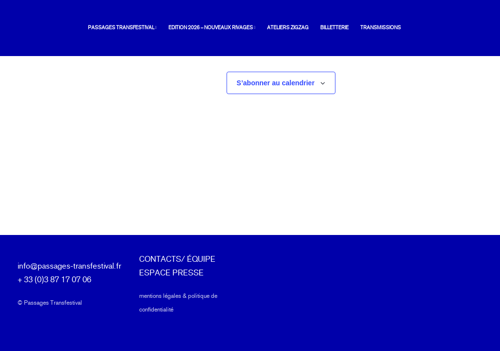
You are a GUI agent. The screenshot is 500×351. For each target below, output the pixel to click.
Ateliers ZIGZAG (272, 28)
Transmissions (365, 28)
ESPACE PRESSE (171, 272)
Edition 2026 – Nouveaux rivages (196, 28)
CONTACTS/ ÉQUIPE (177, 259)
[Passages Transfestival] (35, 28)
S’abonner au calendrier (276, 83)
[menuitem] (109, 28)
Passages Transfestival (106, 28)
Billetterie (319, 28)
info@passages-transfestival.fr (69, 266)
